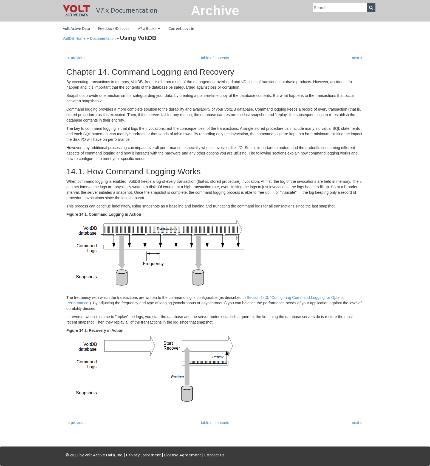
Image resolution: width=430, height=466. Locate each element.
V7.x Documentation (110, 10)
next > (357, 58)
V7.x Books (149, 28)
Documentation (103, 38)
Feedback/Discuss (113, 28)
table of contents (215, 58)
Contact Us (214, 455)
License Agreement (182, 455)
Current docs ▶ (181, 28)
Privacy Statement (143, 455)
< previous (76, 58)
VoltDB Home (74, 38)
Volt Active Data (76, 28)
